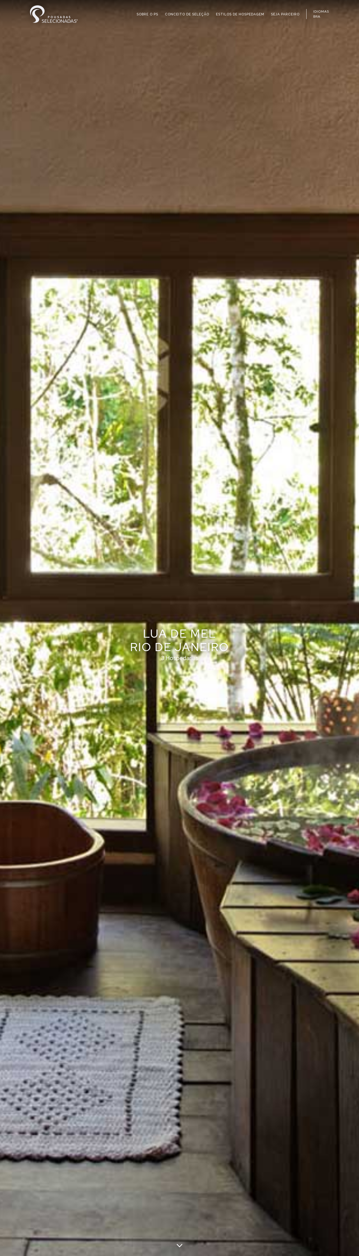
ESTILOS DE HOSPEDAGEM (240, 14)
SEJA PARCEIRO (285, 14)
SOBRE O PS (147, 14)
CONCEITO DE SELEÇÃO (187, 14)
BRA (316, 16)
